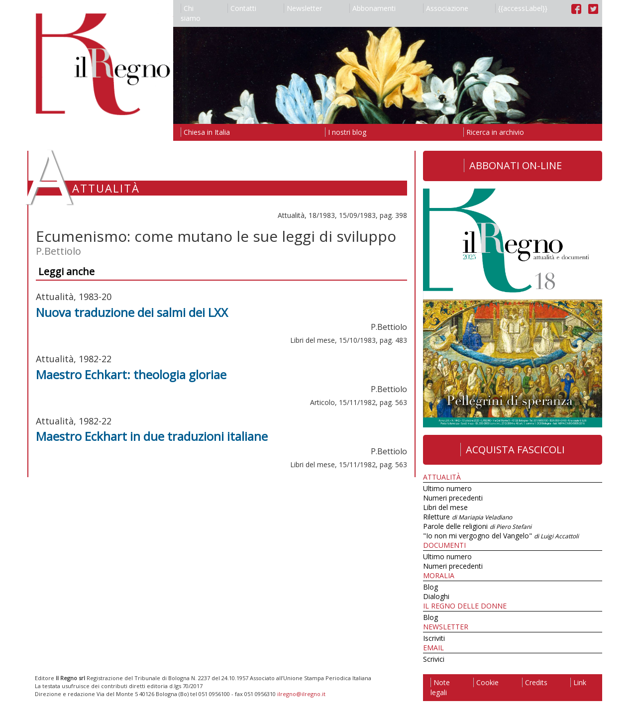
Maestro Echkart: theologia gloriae (131, 374)
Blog (430, 587)
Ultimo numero (447, 488)
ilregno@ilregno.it (301, 694)
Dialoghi (436, 596)
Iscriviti (434, 638)
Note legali (440, 687)
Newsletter (303, 8)
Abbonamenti (372, 8)
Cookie (486, 682)
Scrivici (433, 659)
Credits (534, 682)
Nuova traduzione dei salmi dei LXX (132, 312)
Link (578, 682)
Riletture (467, 516)
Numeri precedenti (453, 498)
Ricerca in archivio (493, 132)
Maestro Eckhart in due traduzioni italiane (152, 436)
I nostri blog (345, 132)
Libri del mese (445, 507)
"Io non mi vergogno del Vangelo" (501, 535)
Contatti (241, 8)
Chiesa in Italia (205, 132)
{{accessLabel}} (521, 8)
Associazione (445, 8)
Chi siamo (191, 13)
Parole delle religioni (477, 526)
